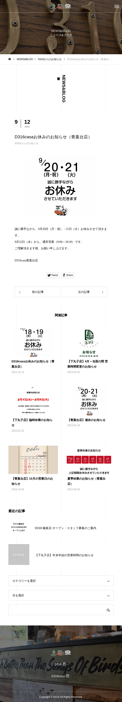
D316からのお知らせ (26, 143)
